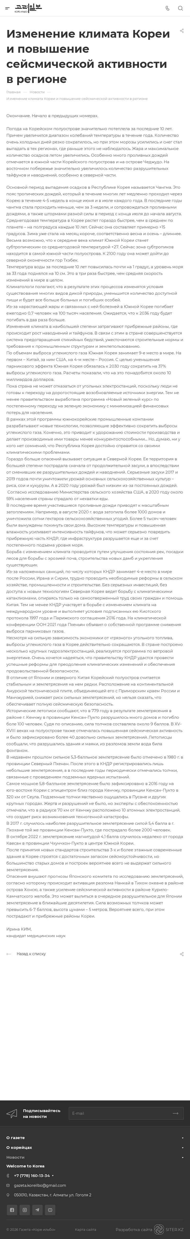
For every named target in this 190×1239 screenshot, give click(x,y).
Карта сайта (85, 1229)
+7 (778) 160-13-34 (32, 1175)
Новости (15, 1157)
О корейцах (19, 1147)
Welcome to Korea (25, 1166)
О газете (15, 1137)
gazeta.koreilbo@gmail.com (40, 1185)
